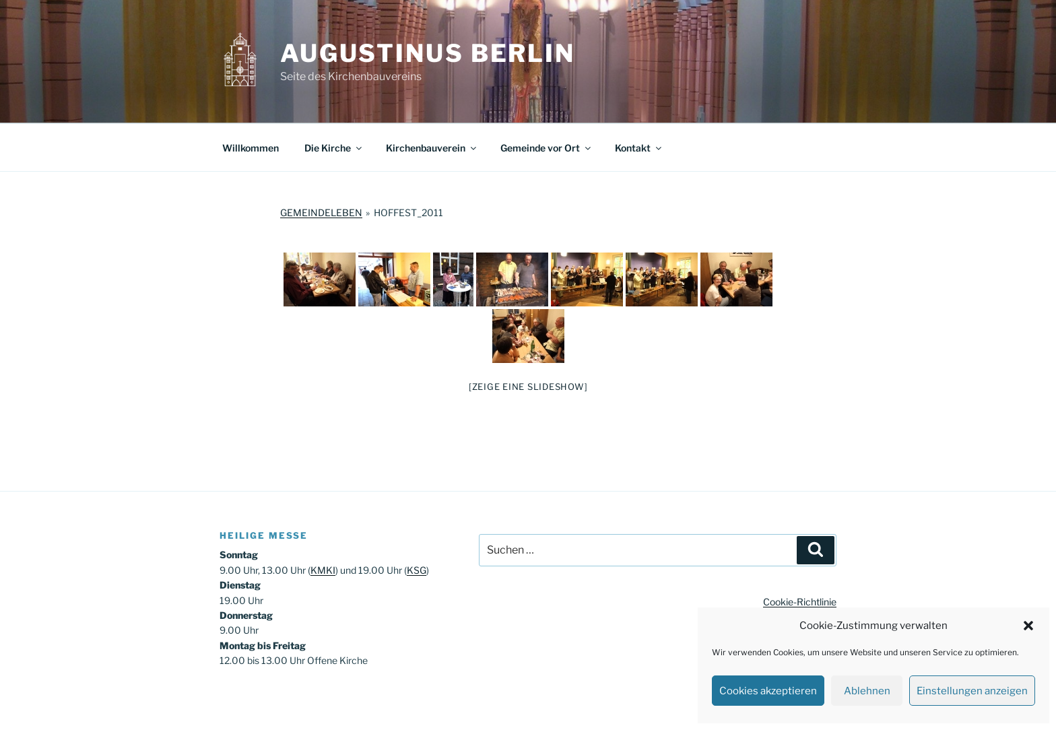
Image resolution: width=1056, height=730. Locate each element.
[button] (1028, 625)
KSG (416, 570)
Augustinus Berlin (427, 53)
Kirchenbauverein (432, 148)
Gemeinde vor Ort (546, 148)
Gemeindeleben (321, 212)
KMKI (322, 570)
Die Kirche (334, 148)
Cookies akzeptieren (768, 691)
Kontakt (639, 148)
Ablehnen (867, 691)
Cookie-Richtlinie (799, 601)
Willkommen (250, 148)
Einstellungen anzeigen (972, 691)
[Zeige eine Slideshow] (528, 386)
